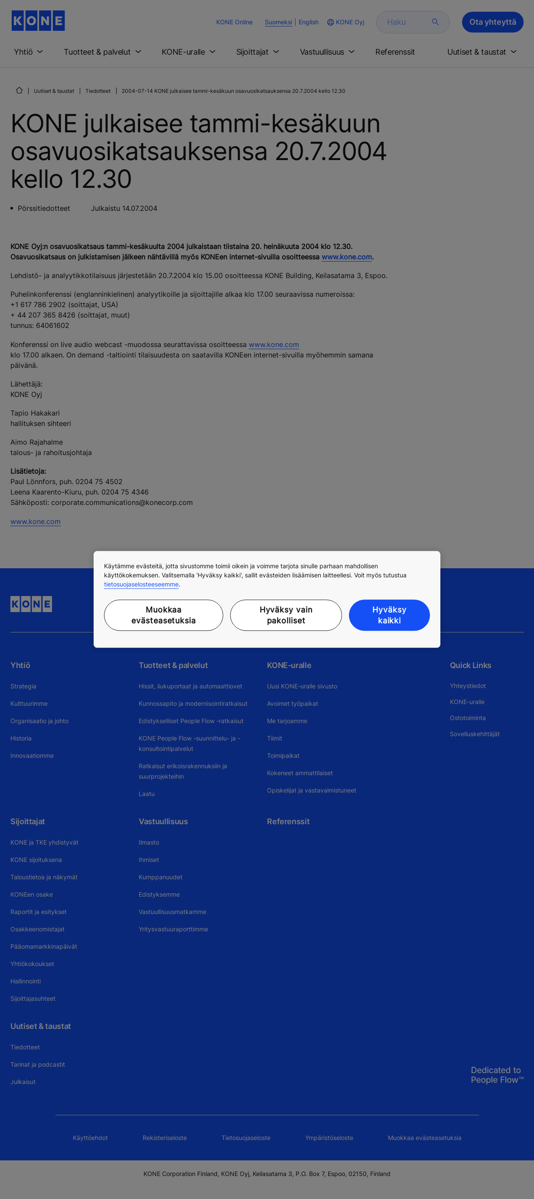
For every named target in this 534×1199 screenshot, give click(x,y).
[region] (267, 599)
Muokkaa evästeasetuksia (163, 615)
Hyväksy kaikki (389, 615)
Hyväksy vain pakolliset (286, 615)
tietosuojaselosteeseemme (141, 584)
